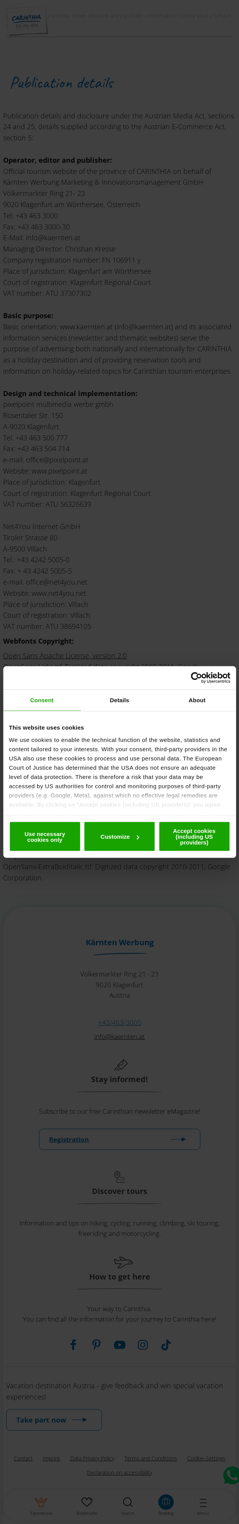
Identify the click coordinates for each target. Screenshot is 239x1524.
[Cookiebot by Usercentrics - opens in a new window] (196, 678)
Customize (119, 836)
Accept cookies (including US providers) (194, 837)
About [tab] (197, 700)
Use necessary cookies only (44, 836)
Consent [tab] (42, 700)
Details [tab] (119, 700)
